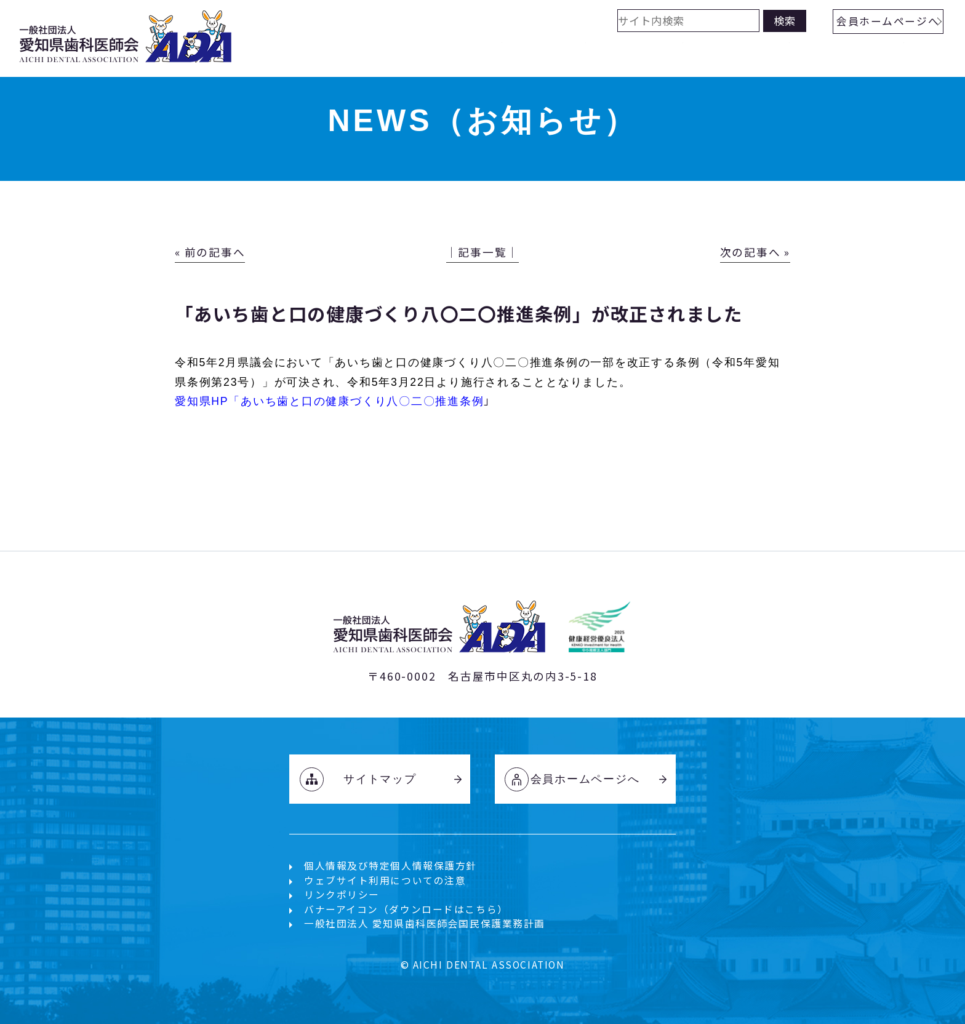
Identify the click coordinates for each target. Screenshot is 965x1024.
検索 (785, 20)
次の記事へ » (755, 252)
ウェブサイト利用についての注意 (385, 880)
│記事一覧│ (482, 252)
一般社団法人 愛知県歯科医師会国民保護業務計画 (424, 923)
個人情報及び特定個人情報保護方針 (390, 865)
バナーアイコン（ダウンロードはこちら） (406, 909)
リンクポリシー (342, 894)
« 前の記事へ (210, 252)
